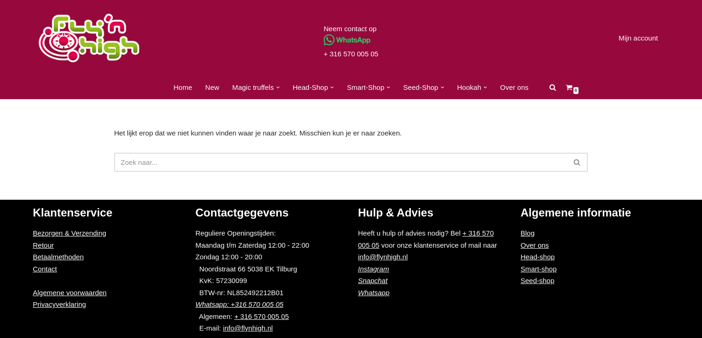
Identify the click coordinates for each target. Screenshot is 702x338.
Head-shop (538, 257)
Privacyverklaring (59, 305)
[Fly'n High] (89, 38)
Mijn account (638, 38)
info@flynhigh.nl (248, 328)
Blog (528, 233)
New (212, 87)
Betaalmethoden (58, 257)
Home (183, 87)
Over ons (514, 87)
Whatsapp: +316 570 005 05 (240, 305)
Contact (45, 269)
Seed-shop (538, 281)
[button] (278, 87)
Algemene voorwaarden (70, 293)
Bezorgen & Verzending (70, 233)
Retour (43, 245)
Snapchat (373, 281)
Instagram (373, 269)
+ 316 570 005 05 (351, 54)
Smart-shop (539, 269)
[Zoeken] (552, 87)
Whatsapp (374, 293)
